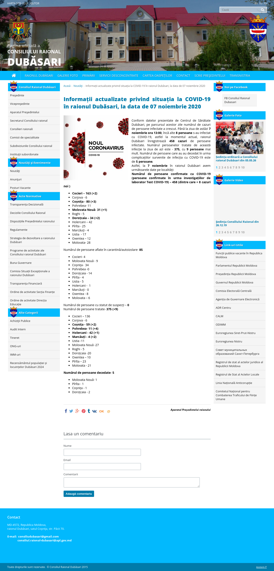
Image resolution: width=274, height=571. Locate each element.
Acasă (67, 86)
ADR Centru (223, 308)
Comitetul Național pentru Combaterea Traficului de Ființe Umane (236, 395)
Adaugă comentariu (79, 493)
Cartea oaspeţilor (157, 75)
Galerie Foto (229, 115)
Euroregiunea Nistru (229, 341)
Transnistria (240, 75)
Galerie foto (68, 75)
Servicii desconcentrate (118, 75)
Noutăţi (78, 86)
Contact (183, 75)
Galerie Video (229, 180)
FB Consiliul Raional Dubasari (237, 100)
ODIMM (221, 324)
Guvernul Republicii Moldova (234, 282)
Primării (88, 75)
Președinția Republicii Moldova (236, 274)
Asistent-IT (261, 567)
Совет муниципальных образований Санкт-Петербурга (237, 352)
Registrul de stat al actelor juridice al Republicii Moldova (239, 364)
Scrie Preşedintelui (210, 75)
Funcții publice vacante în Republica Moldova (239, 255)
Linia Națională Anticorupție (234, 383)
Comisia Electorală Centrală (234, 291)
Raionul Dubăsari (39, 75)
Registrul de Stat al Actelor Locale (237, 374)
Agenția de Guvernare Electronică (238, 299)
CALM (219, 316)
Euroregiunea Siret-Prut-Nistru (236, 333)
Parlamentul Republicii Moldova (236, 265)
